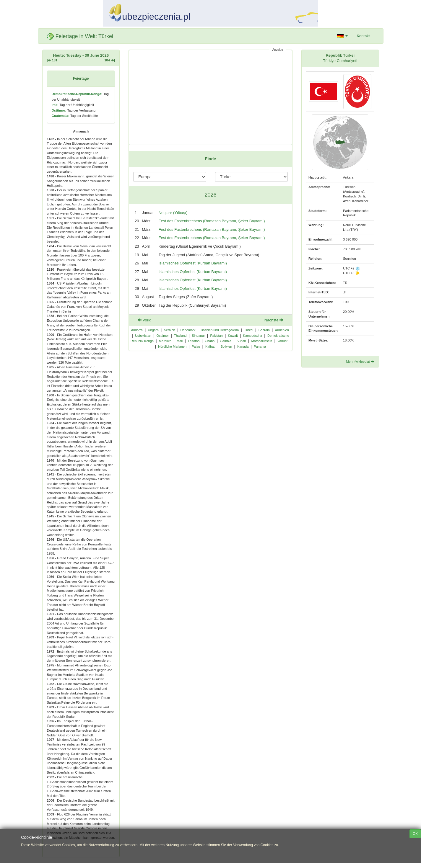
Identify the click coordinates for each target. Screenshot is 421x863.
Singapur (198, 335)
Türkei (248, 330)
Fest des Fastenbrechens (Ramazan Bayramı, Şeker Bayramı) (212, 221)
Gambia (225, 341)
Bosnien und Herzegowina (220, 330)
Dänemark (188, 330)
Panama (260, 346)
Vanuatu (283, 341)
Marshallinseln (261, 341)
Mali (180, 341)
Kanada (242, 346)
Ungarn (153, 330)
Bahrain (264, 330)
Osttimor (163, 335)
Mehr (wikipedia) (360, 361)
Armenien (282, 330)
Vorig (144, 320)
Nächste (273, 320)
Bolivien (226, 346)
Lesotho (193, 341)
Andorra (136, 330)
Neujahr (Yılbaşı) (173, 212)
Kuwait (233, 335)
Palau (196, 346)
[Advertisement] (210, 97)
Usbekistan (143, 335)
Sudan (241, 341)
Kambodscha (252, 335)
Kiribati (210, 346)
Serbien (169, 330)
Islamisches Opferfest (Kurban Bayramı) (193, 263)
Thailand (180, 335)
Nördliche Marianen (172, 346)
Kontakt (363, 36)
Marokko (165, 341)
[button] (342, 36)
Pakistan (216, 335)
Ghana (209, 341)
